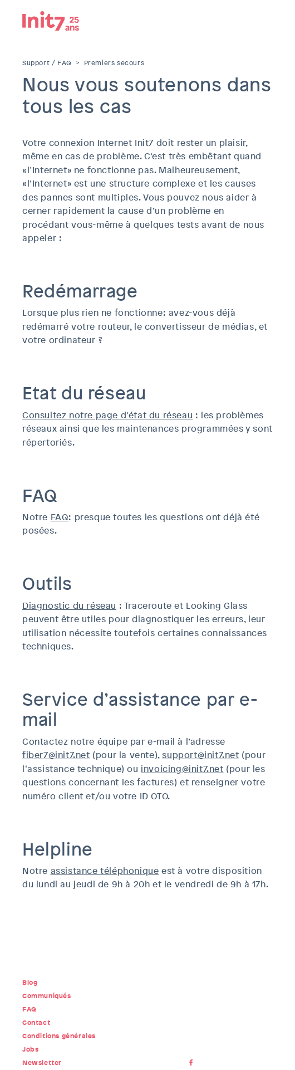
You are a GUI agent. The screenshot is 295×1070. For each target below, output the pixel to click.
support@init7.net (200, 755)
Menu (264, 19)
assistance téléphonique (105, 871)
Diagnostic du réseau (69, 606)
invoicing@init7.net (182, 769)
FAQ (60, 517)
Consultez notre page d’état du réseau (107, 415)
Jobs (30, 1049)
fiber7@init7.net (56, 755)
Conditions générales (59, 1036)
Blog (29, 982)
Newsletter (42, 1062)
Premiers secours (114, 62)
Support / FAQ (47, 62)
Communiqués (46, 995)
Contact (36, 1022)
